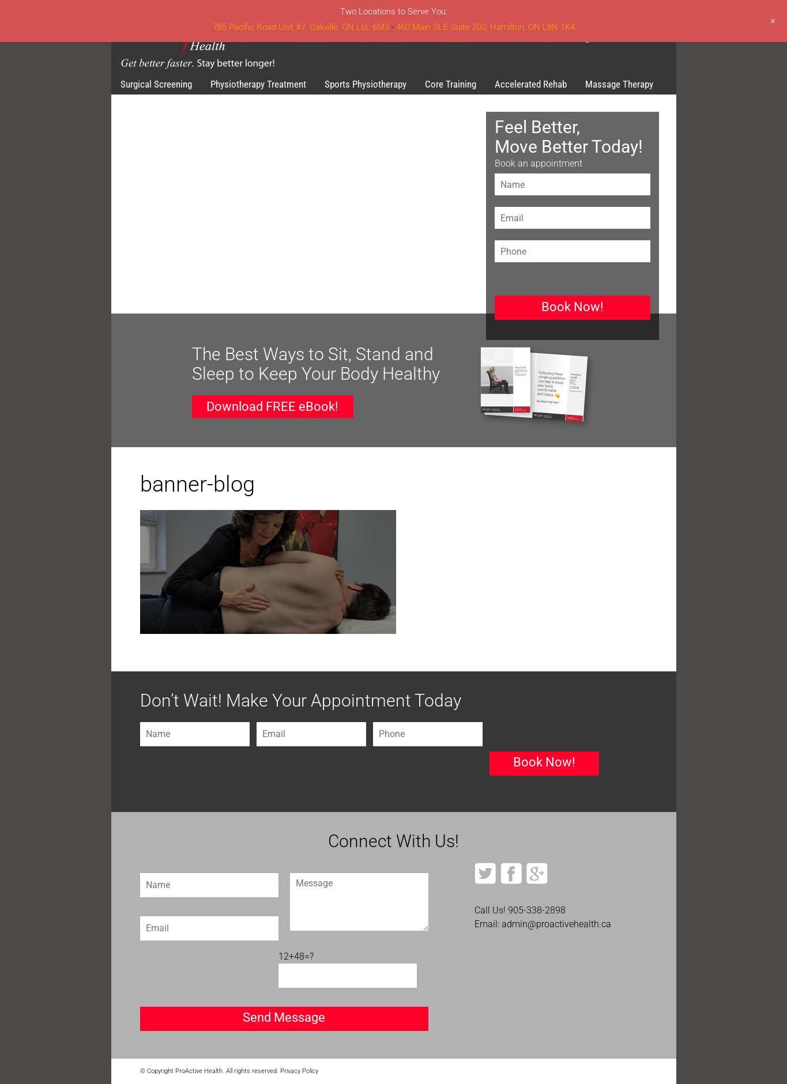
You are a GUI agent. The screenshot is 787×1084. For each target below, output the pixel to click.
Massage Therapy (619, 84)
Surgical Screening (156, 84)
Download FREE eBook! (272, 406)
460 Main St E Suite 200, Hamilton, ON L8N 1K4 (485, 27)
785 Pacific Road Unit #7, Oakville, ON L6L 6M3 (301, 27)
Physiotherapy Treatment (258, 84)
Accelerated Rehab (531, 84)
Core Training (450, 84)
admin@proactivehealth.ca (556, 924)
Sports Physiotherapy (365, 84)
